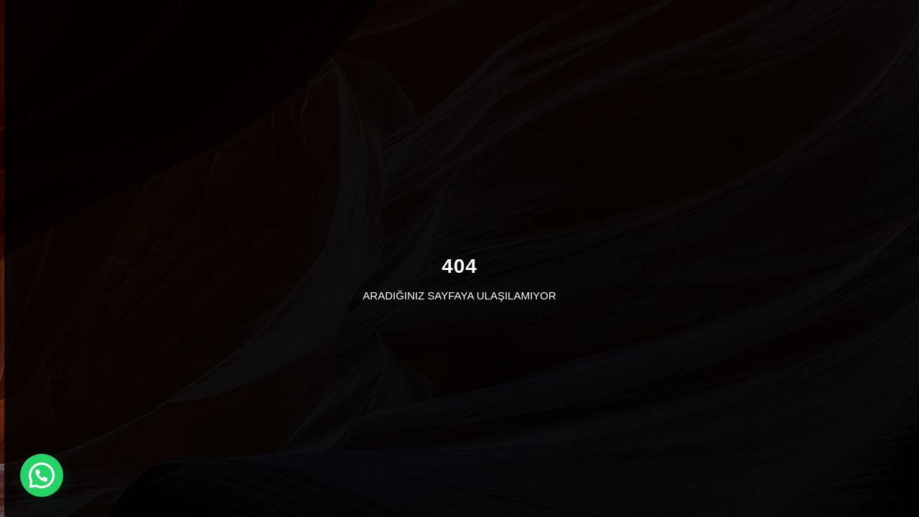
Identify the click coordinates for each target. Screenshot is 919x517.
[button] (41, 475)
